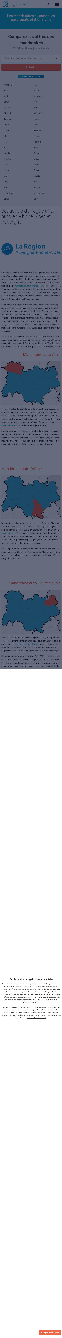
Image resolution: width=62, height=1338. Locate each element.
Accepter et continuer (50, 1332)
